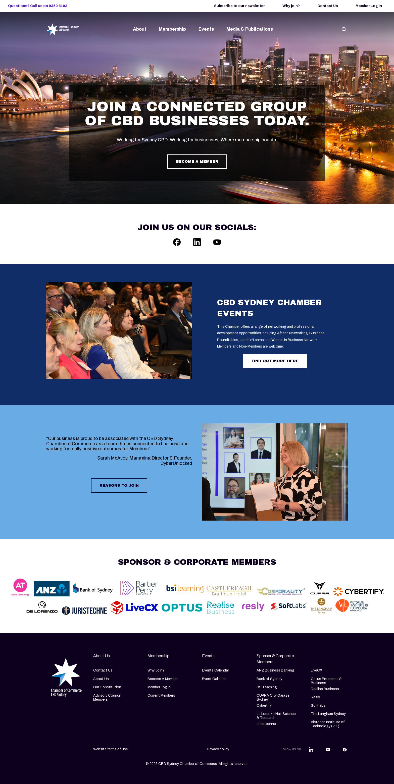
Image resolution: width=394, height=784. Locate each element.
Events (206, 29)
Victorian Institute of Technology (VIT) (328, 724)
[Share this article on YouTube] (328, 749)
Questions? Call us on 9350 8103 (37, 6)
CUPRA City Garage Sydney (273, 697)
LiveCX (316, 670)
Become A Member (162, 679)
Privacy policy (218, 749)
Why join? (291, 6)
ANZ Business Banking (275, 670)
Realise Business (325, 689)
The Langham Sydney (328, 714)
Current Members (161, 695)
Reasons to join (119, 485)
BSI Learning (267, 687)
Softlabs (318, 705)
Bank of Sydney (269, 679)
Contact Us (327, 6)
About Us (101, 679)
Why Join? (155, 670)
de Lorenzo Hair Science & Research (276, 716)
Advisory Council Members (107, 697)
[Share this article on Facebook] (345, 749)
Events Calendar (215, 670)
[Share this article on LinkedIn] (311, 749)
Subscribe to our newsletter (239, 6)
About (139, 29)
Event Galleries (214, 679)
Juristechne (266, 724)
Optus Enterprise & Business (326, 681)
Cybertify (264, 705)
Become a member (197, 161)
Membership (172, 29)
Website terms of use (110, 749)
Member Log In (369, 6)
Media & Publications (249, 29)
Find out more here (275, 361)
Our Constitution (107, 687)
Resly (315, 697)
